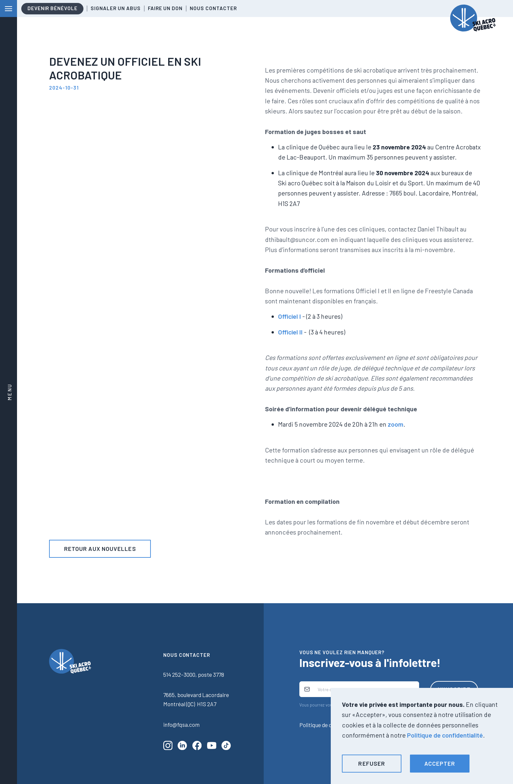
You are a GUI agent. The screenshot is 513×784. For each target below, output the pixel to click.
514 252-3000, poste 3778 (193, 674)
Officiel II (290, 332)
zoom (395, 424)
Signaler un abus (115, 8)
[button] (371, 764)
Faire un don (165, 8)
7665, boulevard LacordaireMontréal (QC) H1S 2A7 (196, 699)
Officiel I (289, 316)
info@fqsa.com (181, 724)
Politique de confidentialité (445, 735)
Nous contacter (213, 8)
